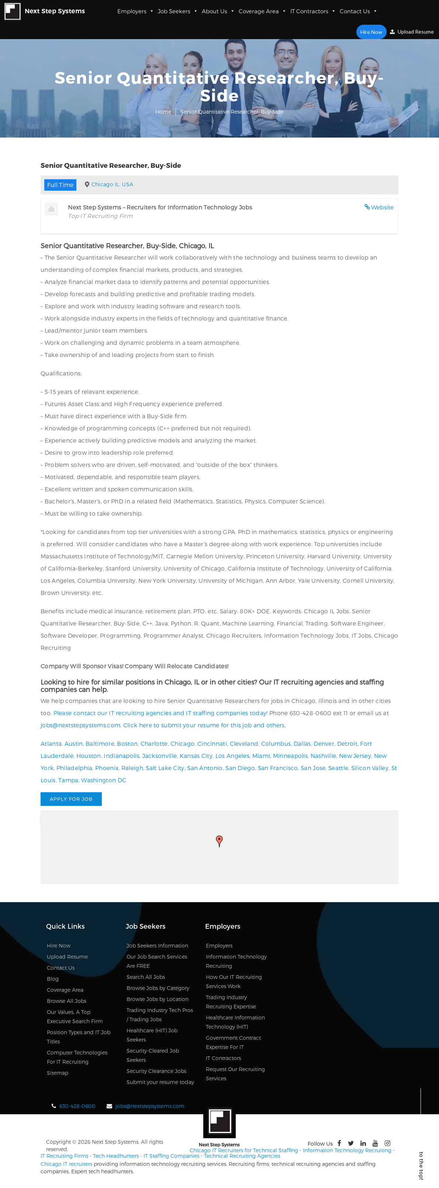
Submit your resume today (160, 1082)
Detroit (347, 743)
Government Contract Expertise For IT (233, 1042)
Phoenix (106, 767)
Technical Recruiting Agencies (242, 1156)
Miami (261, 755)
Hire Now (372, 32)
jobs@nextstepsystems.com (80, 724)
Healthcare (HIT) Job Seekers (152, 1035)
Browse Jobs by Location (158, 999)
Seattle (338, 767)
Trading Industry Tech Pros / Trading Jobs (160, 1014)
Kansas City (196, 755)
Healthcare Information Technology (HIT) (235, 1022)
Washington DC (103, 779)
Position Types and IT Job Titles (78, 1037)
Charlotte (154, 743)
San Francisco (278, 767)
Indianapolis (121, 755)
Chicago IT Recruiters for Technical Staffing (244, 1150)
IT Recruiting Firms (64, 1156)
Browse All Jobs (66, 1001)
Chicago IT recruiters (66, 1164)
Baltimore (100, 743)
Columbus (276, 743)
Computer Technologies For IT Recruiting (77, 1057)
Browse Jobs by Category (158, 988)
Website (382, 207)
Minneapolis (290, 755)
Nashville (323, 755)
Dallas (302, 743)
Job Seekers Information (157, 945)
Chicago (182, 743)
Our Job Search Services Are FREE (157, 961)
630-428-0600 (77, 1106)
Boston (127, 743)
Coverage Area (263, 11)
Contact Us (359, 11)
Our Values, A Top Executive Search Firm (75, 1016)
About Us (218, 11)
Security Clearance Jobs (156, 1071)
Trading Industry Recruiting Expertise (231, 1001)
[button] (219, 841)
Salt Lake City (165, 767)
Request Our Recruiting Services (235, 1073)
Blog (53, 979)
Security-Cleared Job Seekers (153, 1055)
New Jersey (355, 755)
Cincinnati (212, 743)
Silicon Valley (369, 767)
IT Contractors (313, 11)
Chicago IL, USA (112, 184)
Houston (88, 755)
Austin (74, 743)
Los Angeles (232, 755)
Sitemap (57, 1073)
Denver (324, 743)
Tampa (68, 779)
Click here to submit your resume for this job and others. (204, 724)
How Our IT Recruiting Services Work (234, 981)
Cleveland (244, 743)
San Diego (240, 767)
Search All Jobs (146, 977)
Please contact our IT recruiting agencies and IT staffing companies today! (160, 712)
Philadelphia (74, 767)
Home (163, 111)
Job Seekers (178, 11)
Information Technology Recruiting (236, 961)
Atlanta (51, 743)
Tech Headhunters (116, 1156)
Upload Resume (412, 31)
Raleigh (132, 767)
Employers (135, 11)
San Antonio (204, 767)
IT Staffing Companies (171, 1156)
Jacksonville (159, 755)
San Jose (313, 767)
